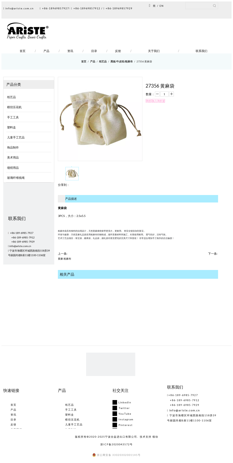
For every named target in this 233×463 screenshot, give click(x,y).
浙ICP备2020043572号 (116, 444)
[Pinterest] (121, 425)
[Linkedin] (121, 402)
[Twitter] (121, 408)
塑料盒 (69, 414)
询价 (148, 100)
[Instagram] (121, 419)
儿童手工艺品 (74, 424)
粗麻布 (67, 258)
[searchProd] (198, 5)
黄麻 (60, 258)
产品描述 (71, 198)
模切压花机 (72, 419)
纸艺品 (69, 404)
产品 (13, 409)
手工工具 (71, 409)
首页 (13, 404)
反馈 (13, 424)
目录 (13, 419)
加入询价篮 (158, 100)
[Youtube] (121, 413)
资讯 (13, 414)
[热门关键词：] (214, 5)
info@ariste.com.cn (19, 8)
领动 (155, 436)
